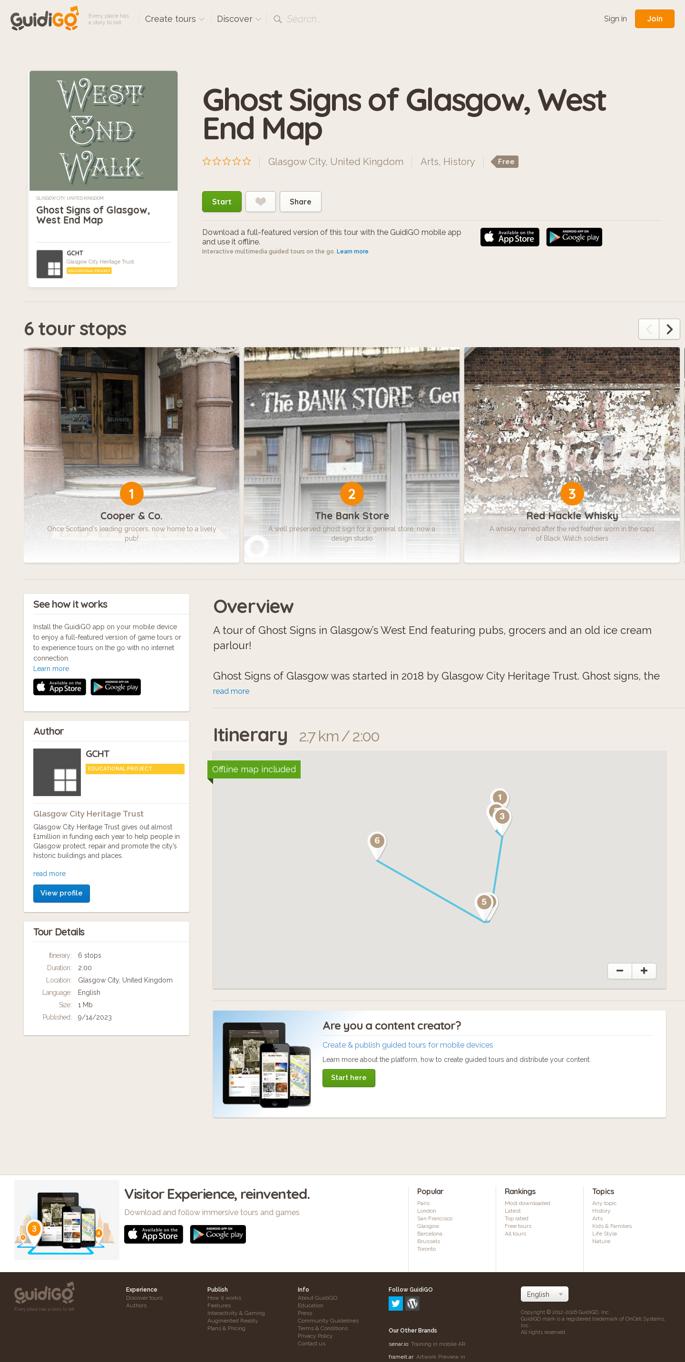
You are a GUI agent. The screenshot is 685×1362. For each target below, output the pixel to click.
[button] (502, 822)
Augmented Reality (232, 1320)
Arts (430, 161)
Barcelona (429, 1233)
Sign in (615, 18)
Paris (423, 1203)
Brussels (428, 1241)
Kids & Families (612, 1226)
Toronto (426, 1248)
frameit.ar (401, 1316)
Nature (601, 1241)
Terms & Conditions (323, 1328)
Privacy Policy (315, 1336)
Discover (239, 19)
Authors (136, 1305)
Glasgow (428, 1226)
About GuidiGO (317, 1297)
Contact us (311, 1343)
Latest (513, 1210)
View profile (61, 766)
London (426, 1210)
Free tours (518, 1226)
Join (655, 18)
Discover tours (144, 1297)
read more (49, 746)
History (459, 161)
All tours (515, 1233)
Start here (349, 1077)
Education (310, 1305)
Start (222, 201)
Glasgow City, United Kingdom (70, 198)
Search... (304, 19)
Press (305, 1313)
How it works (224, 1297)
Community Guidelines (328, 1320)
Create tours (175, 19)
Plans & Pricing (226, 1328)
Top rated (516, 1218)
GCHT (75, 253)
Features (219, 1305)
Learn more (353, 251)
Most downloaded (527, 1203)
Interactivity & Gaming (236, 1313)
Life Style (604, 1233)
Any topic (604, 1203)
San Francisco (434, 1218)
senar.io (398, 1303)
